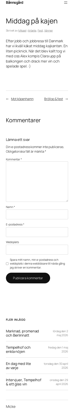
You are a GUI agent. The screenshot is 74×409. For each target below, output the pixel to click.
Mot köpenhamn (22, 99)
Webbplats (12, 242)
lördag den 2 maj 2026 (60, 333)
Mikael (22, 30)
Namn (10, 207)
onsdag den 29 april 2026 (59, 382)
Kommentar (14, 159)
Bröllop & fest (53, 99)
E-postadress (15, 224)
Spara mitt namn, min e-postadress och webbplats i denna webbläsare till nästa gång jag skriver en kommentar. (37, 263)
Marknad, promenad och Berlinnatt (22, 333)
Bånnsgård (14, 2)
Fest (40, 30)
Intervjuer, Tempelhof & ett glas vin (23, 382)
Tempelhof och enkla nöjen (18, 349)
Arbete (32, 30)
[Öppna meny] (65, 2)
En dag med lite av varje (18, 366)
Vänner (48, 30)
